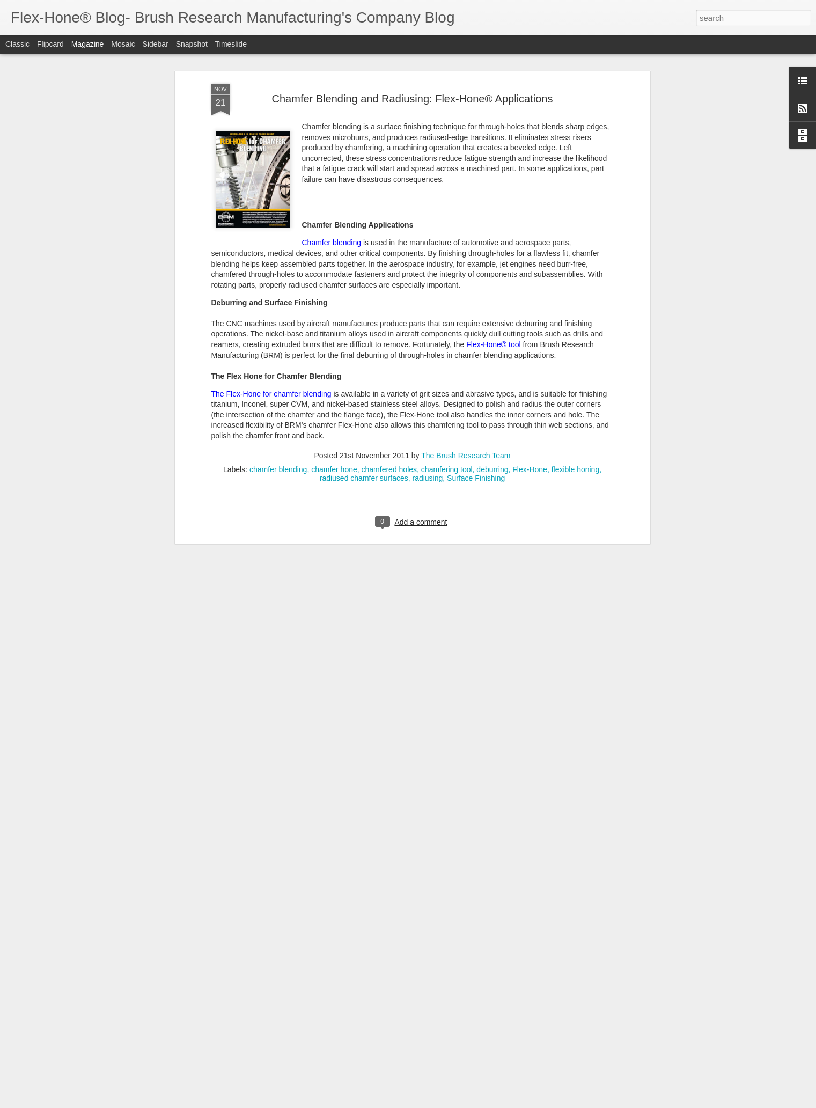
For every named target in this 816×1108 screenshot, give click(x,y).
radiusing (427, 228)
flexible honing (576, 220)
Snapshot (192, 44)
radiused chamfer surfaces (364, 228)
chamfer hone (334, 220)
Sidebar (155, 44)
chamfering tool (447, 220)
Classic (17, 44)
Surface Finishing (476, 228)
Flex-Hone (529, 220)
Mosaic (123, 44)
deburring (492, 220)
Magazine (87, 44)
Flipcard (50, 44)
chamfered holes (389, 220)
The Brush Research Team (465, 206)
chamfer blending (278, 220)
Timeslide (231, 44)
